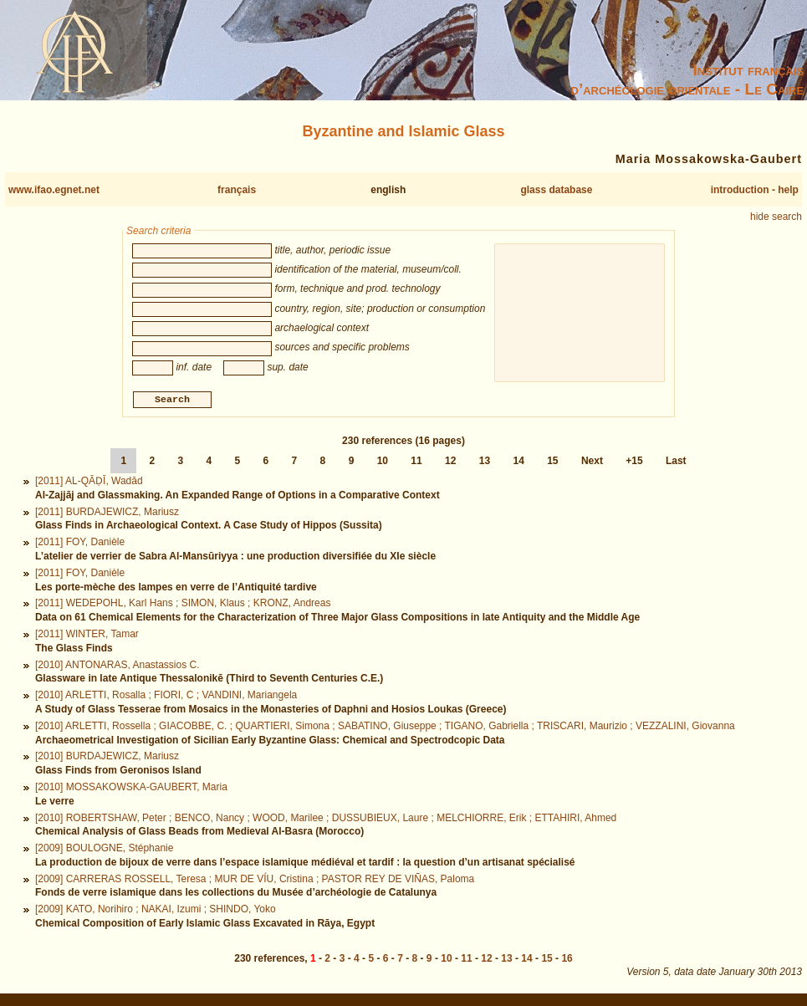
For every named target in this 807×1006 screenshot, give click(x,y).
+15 (634, 463)
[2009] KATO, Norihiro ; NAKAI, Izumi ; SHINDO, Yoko (155, 911)
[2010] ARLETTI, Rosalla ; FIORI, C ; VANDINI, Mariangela (166, 697)
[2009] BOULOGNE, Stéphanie (104, 850)
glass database (556, 190)
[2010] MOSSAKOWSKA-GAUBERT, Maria (131, 788)
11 (416, 463)
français (236, 190)
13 (484, 463)
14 (518, 463)
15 (552, 463)
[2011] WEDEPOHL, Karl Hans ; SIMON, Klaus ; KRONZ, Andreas (182, 605)
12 (450, 463)
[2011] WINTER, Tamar (87, 635)
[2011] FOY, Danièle (80, 544)
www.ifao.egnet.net (54, 190)
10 (382, 463)
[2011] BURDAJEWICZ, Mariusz (107, 513)
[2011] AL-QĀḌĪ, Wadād (89, 483)
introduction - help (755, 190)
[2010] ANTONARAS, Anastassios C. (117, 666)
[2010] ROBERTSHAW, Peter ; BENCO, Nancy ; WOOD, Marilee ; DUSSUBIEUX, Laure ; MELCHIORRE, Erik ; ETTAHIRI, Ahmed (325, 819)
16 (566, 961)
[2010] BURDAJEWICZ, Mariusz (107, 758)
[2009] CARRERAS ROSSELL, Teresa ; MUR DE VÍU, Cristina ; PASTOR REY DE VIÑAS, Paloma (254, 880)
